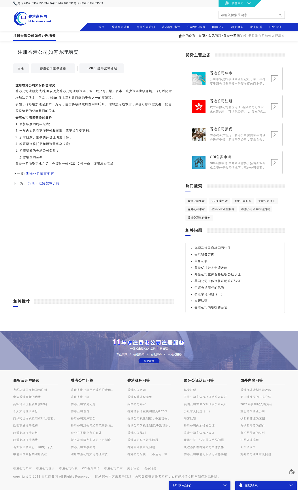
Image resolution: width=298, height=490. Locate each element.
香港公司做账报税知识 (255, 209)
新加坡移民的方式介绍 (255, 397)
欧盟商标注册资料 (25, 432)
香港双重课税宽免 (139, 397)
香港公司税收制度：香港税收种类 (149, 418)
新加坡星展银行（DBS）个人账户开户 (35, 447)
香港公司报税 (243, 200)
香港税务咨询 (204, 254)
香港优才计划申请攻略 (211, 267)
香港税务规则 (136, 432)
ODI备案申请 (219, 200)
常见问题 (256, 27)
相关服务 (237, 27)
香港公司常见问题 (83, 404)
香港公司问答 (233, 35)
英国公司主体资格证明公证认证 (217, 281)
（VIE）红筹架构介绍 (101, 68)
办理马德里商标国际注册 (212, 248)
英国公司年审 (136, 404)
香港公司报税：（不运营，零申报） (149, 454)
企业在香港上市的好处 (86, 432)
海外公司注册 (146, 27)
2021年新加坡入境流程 (256, 404)
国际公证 (218, 27)
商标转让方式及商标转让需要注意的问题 (35, 418)
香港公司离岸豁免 (83, 418)
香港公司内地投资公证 (211, 307)
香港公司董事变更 (53, 68)
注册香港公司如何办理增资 (89, 454)
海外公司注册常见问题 (255, 454)
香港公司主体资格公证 (199, 432)
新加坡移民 (248, 447)
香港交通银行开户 (199, 217)
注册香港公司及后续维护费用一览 (92, 390)
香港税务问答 (138, 380)
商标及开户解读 (26, 380)
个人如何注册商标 (25, 411)
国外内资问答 (251, 380)
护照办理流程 (249, 440)
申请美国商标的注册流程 (30, 454)
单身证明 (201, 261)
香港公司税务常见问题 (142, 440)
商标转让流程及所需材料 (30, 404)
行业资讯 (275, 27)
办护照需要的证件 (252, 425)
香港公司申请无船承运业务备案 (205, 454)
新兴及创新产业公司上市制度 (91, 440)
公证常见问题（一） (209, 294)
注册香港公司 (80, 397)
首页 (101, 27)
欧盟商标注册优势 (25, 440)
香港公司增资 (80, 411)
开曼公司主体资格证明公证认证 (217, 274)
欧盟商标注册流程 (25, 425)
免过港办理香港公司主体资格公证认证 (205, 447)
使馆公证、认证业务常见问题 (204, 440)
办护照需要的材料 (252, 432)
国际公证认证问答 (199, 380)
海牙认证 (201, 301)
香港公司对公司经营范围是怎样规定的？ (92, 425)
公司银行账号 (196, 27)
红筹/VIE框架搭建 (223, 209)
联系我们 (150, 468)
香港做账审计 (171, 27)
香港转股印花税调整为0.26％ (147, 411)
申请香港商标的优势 (209, 287)
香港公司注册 (120, 27)
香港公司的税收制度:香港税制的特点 (149, 425)
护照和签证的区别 (252, 418)
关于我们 (133, 468)
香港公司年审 (196, 200)
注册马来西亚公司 (252, 411)
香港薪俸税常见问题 (141, 447)
